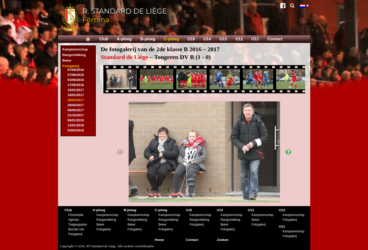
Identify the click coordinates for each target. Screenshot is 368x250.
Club (103, 39)
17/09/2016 (76, 85)
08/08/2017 (76, 110)
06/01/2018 (76, 120)
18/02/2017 (76, 95)
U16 (191, 39)
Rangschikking (74, 55)
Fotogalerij (71, 66)
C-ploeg (171, 39)
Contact (274, 39)
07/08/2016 (76, 70)
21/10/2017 (76, 115)
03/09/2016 (76, 80)
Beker (67, 60)
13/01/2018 (76, 125)
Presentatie (76, 215)
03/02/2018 (76, 130)
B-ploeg (147, 39)
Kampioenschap (75, 49)
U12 (239, 39)
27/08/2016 (76, 75)
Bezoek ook (76, 229)
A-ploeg (124, 39)
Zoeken (223, 240)
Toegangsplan (77, 224)
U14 (207, 39)
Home (159, 240)
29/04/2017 (76, 105)
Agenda (73, 219)
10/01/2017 (76, 90)
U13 (223, 39)
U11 (255, 39)
